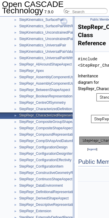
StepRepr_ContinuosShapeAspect (45, 179)
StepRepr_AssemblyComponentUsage (49, 77)
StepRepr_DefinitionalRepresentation (48, 192)
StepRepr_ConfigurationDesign (43, 147)
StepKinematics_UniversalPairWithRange (51, 58)
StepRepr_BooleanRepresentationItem (49, 96)
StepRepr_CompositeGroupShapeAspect (51, 122)
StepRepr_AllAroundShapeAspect (45, 64)
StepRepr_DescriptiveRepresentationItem (51, 205)
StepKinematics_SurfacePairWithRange (50, 26)
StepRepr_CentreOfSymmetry (42, 103)
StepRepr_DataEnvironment (41, 186)
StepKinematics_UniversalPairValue (47, 52)
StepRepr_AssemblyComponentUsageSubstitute (56, 83)
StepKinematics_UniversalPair (42, 45)
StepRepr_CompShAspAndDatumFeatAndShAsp (57, 141)
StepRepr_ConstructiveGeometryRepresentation (56, 173)
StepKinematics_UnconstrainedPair (46, 32)
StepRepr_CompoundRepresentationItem (51, 134)
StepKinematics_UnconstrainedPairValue (51, 39)
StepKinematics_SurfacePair (41, 20)
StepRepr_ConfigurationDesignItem (46, 154)
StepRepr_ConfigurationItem (41, 166)
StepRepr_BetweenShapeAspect (44, 90)
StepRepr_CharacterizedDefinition (45, 109)
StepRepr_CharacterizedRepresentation (50, 115)
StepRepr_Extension (35, 211)
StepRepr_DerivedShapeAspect (44, 198)
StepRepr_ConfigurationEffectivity (45, 160)
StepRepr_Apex (31, 71)
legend (92, 149)
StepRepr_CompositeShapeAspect (46, 128)
